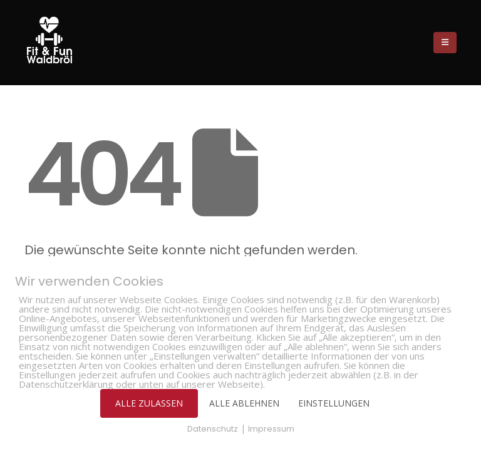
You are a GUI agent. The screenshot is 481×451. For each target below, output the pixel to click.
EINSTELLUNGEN (334, 403)
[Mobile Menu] (445, 42)
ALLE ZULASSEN (149, 403)
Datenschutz (212, 429)
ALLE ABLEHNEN (244, 403)
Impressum (271, 429)
